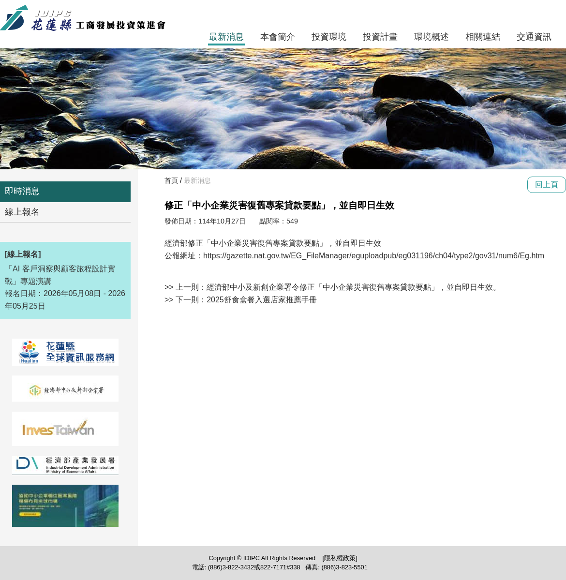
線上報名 (22, 212)
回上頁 (546, 184)
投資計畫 (380, 37)
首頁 (171, 180)
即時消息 (22, 191)
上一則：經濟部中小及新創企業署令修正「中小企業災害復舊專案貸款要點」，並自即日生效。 (338, 287)
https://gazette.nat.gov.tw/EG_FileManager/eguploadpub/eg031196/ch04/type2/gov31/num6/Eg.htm (373, 256)
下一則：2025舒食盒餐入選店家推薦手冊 (246, 300)
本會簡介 (277, 37)
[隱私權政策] (339, 558)
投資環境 (329, 37)
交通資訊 (534, 37)
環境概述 (431, 37)
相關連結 (482, 37)
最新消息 (226, 37)
